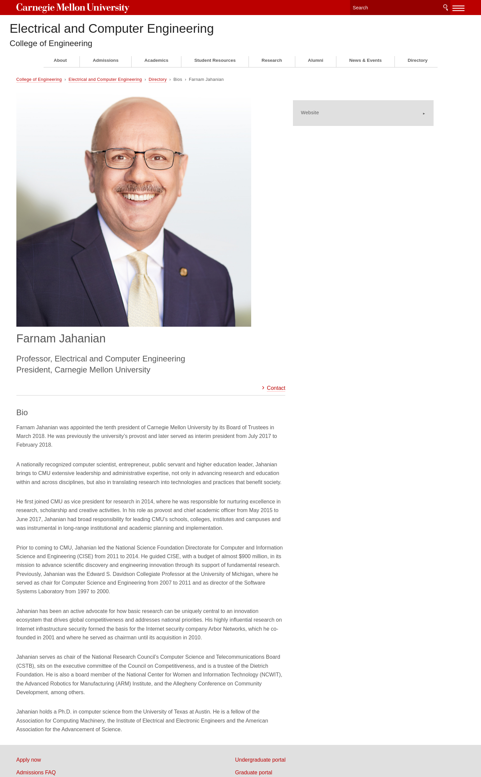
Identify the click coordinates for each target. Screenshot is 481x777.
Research (272, 66)
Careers (52, 654)
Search (418, 6)
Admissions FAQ (63, 615)
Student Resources (215, 66)
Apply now (55, 603)
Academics (156, 66)
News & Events (365, 66)
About (60, 66)
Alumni (315, 66)
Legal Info (55, 748)
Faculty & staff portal (273, 628)
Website (330, 110)
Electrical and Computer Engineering (180, 30)
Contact (271, 187)
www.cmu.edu (92, 748)
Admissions (106, 66)
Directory (418, 66)
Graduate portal (267, 615)
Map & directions (63, 641)
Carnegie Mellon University (93, 7)
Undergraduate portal (274, 603)
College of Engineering (88, 49)
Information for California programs (84, 628)
